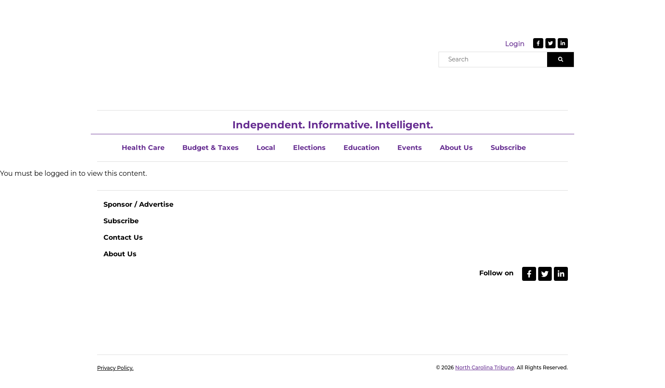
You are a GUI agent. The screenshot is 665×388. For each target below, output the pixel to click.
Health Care (143, 148)
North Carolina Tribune (484, 367)
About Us (456, 148)
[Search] (560, 59)
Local (266, 148)
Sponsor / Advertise (138, 204)
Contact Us (123, 237)
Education (362, 148)
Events (409, 148)
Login (515, 44)
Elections (309, 148)
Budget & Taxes (210, 148)
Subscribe (508, 148)
